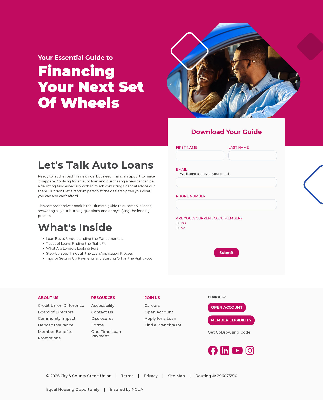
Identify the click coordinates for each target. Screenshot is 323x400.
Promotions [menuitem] (49, 338)
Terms (127, 376)
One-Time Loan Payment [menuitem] (106, 334)
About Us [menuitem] (48, 298)
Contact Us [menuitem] (102, 312)
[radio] (226, 223)
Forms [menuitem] (97, 325)
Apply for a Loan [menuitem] (160, 319)
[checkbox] (226, 225)
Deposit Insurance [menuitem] (56, 325)
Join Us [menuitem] (152, 298)
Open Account (227, 307)
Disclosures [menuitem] (102, 319)
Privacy (151, 376)
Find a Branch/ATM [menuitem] (163, 325)
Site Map (176, 376)
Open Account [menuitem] (159, 312)
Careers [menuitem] (152, 306)
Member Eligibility (231, 320)
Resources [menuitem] (103, 298)
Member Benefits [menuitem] (55, 332)
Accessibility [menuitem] (102, 306)
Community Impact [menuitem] (57, 319)
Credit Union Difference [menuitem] (61, 306)
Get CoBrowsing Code (229, 332)
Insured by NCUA (126, 389)
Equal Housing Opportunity (72, 389)
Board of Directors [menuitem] (56, 312)
